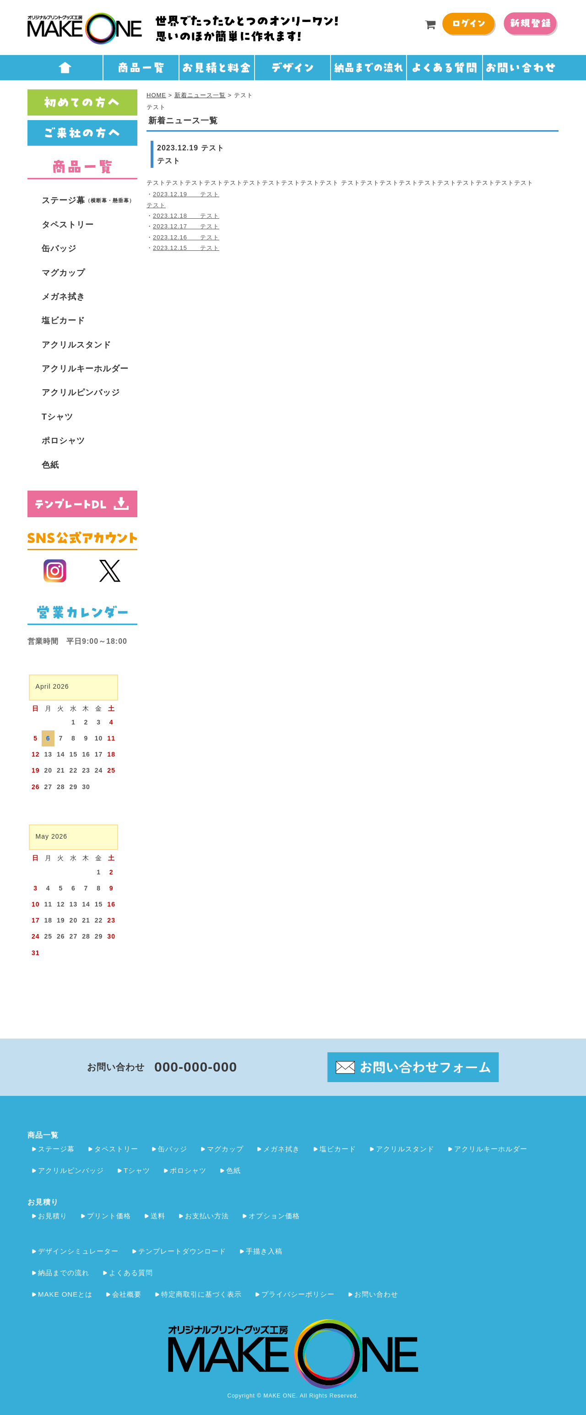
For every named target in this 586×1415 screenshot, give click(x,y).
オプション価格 (274, 1216)
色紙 (50, 465)
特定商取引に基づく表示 (201, 1294)
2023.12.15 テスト (186, 247)
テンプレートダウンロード (182, 1251)
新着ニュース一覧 (200, 95)
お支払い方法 (207, 1216)
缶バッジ (59, 248)
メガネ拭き (63, 296)
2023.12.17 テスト (186, 226)
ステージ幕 (88, 200)
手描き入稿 (264, 1251)
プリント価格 (109, 1216)
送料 (158, 1216)
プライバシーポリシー (298, 1294)
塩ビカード (63, 320)
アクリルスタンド (76, 344)
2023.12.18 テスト (186, 215)
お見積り (52, 1216)
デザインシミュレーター (78, 1251)
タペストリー (68, 224)
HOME (156, 95)
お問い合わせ (376, 1294)
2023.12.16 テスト (186, 237)
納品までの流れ (63, 1273)
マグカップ (63, 272)
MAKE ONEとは (65, 1294)
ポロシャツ (63, 440)
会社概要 (126, 1294)
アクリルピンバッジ (81, 392)
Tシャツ (57, 416)
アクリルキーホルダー (85, 368)
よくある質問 (131, 1273)
